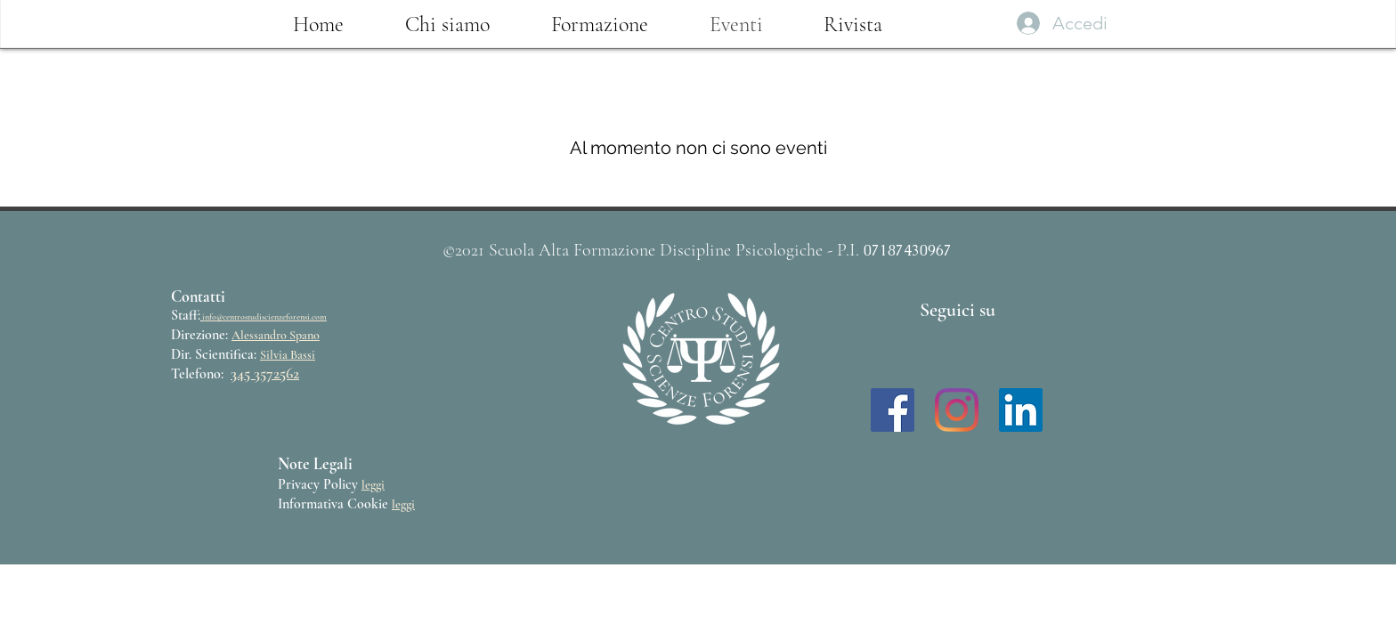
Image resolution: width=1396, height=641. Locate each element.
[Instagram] (956, 410)
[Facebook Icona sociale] (892, 410)
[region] (703, 361)
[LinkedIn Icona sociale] (1021, 410)
